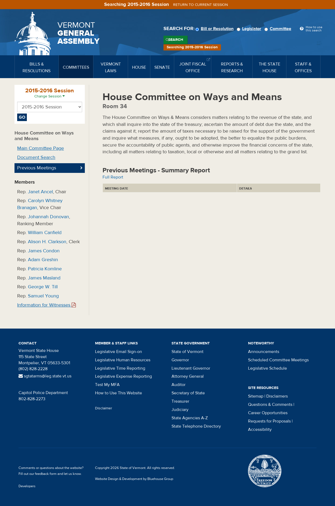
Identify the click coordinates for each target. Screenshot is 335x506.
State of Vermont (187, 351)
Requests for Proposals (269, 421)
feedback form (46, 474)
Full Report (113, 177)
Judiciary (180, 409)
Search (175, 39)
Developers (27, 486)
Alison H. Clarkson (47, 242)
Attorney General (188, 376)
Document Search (36, 157)
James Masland (44, 278)
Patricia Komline (45, 269)
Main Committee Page (40, 148)
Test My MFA (107, 384)
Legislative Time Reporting (120, 368)
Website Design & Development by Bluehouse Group (134, 479)
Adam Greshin (43, 260)
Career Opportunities (267, 413)
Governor (180, 360)
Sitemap (255, 396)
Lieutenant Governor (191, 368)
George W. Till (43, 287)
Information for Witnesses (46, 305)
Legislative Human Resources (122, 360)
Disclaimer (103, 408)
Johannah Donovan (48, 217)
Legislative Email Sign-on (118, 351)
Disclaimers (277, 396)
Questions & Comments (270, 404)
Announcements (263, 351)
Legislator (249, 28)
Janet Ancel (40, 192)
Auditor (178, 384)
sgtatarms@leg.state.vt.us (45, 376)
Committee (278, 28)
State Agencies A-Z (190, 418)
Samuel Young (43, 296)
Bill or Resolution (215, 28)
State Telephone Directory (196, 426)
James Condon (44, 251)
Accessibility (260, 429)
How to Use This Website (118, 393)
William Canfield (44, 233)
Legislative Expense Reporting (123, 376)
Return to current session (200, 4)
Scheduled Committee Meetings (278, 360)
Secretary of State (188, 393)
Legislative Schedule (267, 368)
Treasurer (180, 401)
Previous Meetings (36, 168)
